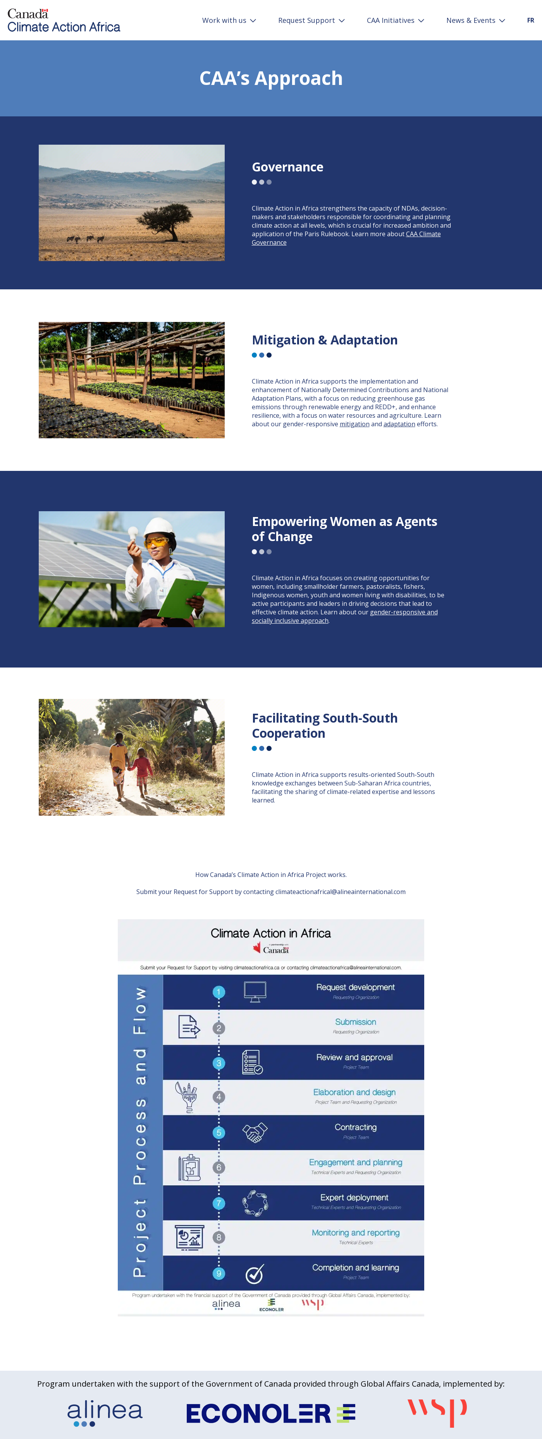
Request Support (306, 20)
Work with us (224, 20)
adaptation (399, 424)
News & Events (471, 20)
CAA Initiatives (391, 20)
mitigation (355, 424)
